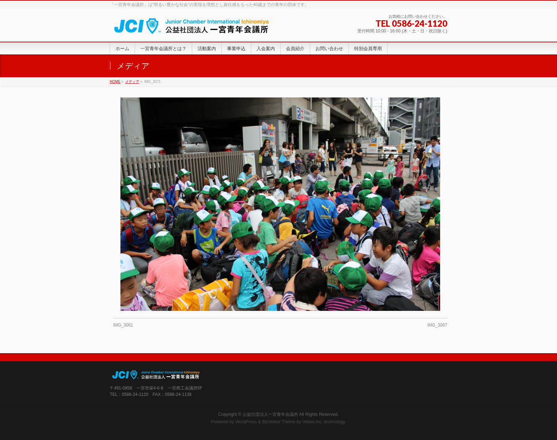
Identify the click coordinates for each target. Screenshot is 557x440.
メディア (132, 82)
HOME (115, 82)
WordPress (246, 421)
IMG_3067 (437, 325)
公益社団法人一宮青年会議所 (270, 414)
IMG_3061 (123, 325)
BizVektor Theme (279, 421)
